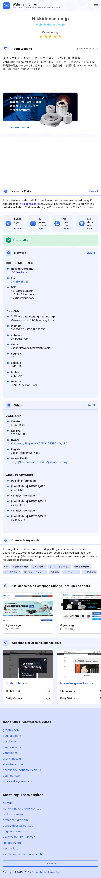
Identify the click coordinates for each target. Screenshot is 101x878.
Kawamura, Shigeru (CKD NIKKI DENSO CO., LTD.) (40, 443)
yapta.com (10, 753)
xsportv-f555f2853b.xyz (19, 837)
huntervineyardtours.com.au (22, 808)
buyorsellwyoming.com (18, 781)
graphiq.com (11, 730)
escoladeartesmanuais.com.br (23, 854)
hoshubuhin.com (17, 683)
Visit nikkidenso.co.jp (50, 24)
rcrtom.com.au (13, 814)
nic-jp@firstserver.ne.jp (24, 462)
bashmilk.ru (10, 848)
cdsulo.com (10, 741)
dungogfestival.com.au (18, 825)
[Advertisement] (50, 82)
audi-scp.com (12, 735)
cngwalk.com (12, 831)
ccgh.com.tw (11, 775)
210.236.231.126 (19, 281)
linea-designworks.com (76, 683)
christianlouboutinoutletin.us (22, 770)
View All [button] (93, 191)
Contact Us (50, 863)
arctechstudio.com (15, 820)
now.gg (7, 803)
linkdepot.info (12, 842)
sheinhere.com (13, 764)
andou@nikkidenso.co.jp (53, 462)
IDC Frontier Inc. (20, 272)
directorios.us (12, 747)
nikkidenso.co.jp (29, 203)
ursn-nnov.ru (12, 758)
